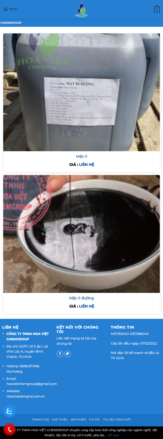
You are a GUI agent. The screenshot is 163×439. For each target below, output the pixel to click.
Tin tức (94, 419)
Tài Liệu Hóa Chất (117, 419)
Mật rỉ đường (81, 298)
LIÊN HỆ (86, 164)
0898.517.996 (29, 366)
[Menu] (10, 9)
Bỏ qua (113, 435)
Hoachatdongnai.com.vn (25, 396)
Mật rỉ (81, 156)
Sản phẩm (78, 419)
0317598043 (139, 334)
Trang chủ (40, 419)
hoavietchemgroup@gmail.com (31, 384)
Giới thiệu (60, 419)
